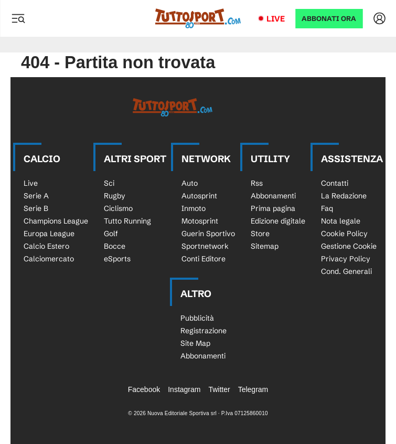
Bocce (114, 246)
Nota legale (340, 221)
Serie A (36, 195)
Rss (257, 183)
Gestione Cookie (349, 246)
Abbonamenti (273, 195)
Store (260, 233)
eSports (117, 258)
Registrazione (203, 330)
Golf (111, 233)
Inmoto (193, 208)
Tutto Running (127, 221)
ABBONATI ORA (329, 18)
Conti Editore (203, 258)
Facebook (144, 389)
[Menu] (17, 18)
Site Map (195, 343)
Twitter (219, 389)
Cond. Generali (346, 271)
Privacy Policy (345, 258)
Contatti (334, 183)
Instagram (184, 389)
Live (275, 19)
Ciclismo (118, 208)
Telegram (253, 389)
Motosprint (199, 221)
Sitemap (265, 246)
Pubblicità (197, 318)
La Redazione (344, 195)
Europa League (49, 233)
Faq (327, 208)
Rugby (114, 195)
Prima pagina (273, 208)
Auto (189, 183)
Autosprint (199, 195)
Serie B (36, 208)
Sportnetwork (205, 246)
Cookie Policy (344, 233)
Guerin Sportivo (208, 233)
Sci (109, 183)
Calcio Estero (46, 246)
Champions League (56, 221)
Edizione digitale (278, 221)
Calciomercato (49, 258)
